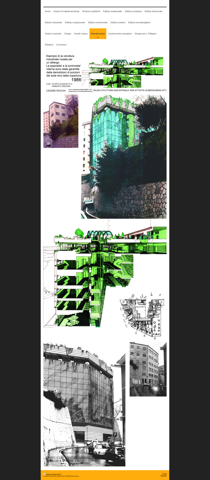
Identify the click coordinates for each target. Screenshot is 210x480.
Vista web (164, 475)
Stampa (47, 474)
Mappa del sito (56, 474)
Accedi (164, 473)
